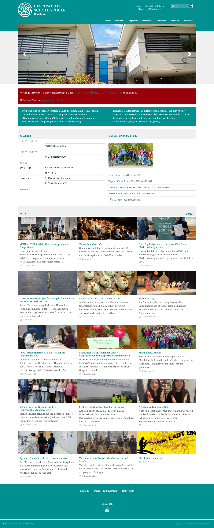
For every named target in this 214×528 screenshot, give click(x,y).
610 (79, 92)
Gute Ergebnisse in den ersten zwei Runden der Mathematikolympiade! (164, 246)
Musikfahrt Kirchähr (150, 352)
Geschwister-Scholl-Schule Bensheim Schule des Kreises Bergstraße (41, 9)
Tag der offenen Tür (117, 181)
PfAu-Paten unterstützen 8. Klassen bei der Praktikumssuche (42, 354)
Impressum (128, 490)
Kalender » (25, 189)
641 (87, 92)
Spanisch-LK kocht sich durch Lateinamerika (43, 458)
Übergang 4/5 (133, 175)
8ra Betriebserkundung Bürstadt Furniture (101, 407)
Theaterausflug (147, 298)
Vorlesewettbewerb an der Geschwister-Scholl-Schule (104, 460)
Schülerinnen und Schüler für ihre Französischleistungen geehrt (38, 408)
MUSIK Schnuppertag (118, 193)
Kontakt (139, 6)
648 (112, 92)
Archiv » (189, 214)
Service (187, 20)
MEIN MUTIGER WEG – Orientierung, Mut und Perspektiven (44, 246)
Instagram (155, 9)
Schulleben (161, 20)
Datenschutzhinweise (105, 490)
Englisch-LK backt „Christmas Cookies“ (100, 298)
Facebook (142, 9)
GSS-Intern (159, 6)
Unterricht (119, 20)
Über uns (175, 20)
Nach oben (107, 503)
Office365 (149, 6)
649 (120, 92)
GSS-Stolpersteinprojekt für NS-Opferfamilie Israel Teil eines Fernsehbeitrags (47, 300)
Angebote (133, 20)
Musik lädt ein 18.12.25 (150, 458)
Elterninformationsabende (121, 187)
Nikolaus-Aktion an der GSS (154, 407)
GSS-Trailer (117, 199)
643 (95, 92)
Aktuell (108, 20)
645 (104, 92)
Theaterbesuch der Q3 (90, 244)
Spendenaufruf (54, 100)
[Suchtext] (182, 6)
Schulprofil (146, 20)
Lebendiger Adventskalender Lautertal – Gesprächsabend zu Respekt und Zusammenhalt (104, 354)
